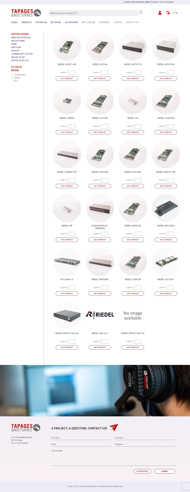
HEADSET (15, 51)
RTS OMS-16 (67, 279)
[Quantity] (71, 73)
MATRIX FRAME (18, 41)
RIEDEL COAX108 (165, 118)
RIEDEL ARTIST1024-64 (66, 333)
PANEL (14, 44)
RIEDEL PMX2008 (99, 279)
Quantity (63, 72)
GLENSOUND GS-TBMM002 (99, 227)
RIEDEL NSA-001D (166, 225)
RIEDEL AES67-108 (67, 64)
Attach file (142, 471)
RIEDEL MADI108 (133, 225)
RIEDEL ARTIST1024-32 (132, 333)
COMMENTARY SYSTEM (22, 54)
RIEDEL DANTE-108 (165, 172)
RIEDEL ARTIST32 (133, 64)
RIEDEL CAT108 (99, 118)
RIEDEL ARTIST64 (165, 64)
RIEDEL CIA (132, 118)
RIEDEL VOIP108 (133, 279)
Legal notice (73, 486)
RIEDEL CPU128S (133, 172)
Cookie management (88, 486)
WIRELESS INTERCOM (21, 37)
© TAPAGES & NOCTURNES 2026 (110, 486)
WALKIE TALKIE (18, 57)
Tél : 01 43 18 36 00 (19, 443)
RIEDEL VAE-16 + (100, 333)
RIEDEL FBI (67, 225)
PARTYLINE (16, 47)
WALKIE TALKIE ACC (20, 60)
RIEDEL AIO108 (100, 64)
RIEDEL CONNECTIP (67, 172)
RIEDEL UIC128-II (166, 279)
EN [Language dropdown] (174, 13)
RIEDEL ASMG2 (66, 118)
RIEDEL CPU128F (100, 172)
